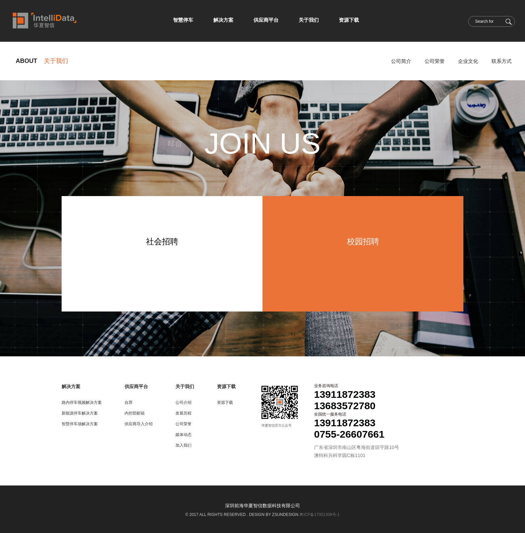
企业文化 (468, 61)
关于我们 (184, 386)
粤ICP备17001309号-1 (319, 514)
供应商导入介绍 (139, 424)
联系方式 (502, 61)
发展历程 (183, 413)
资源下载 (226, 386)
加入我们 (183, 445)
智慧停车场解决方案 (80, 424)
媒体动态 (183, 434)
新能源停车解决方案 (80, 413)
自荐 (129, 402)
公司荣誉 (435, 61)
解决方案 (71, 386)
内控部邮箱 (135, 413)
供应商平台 (136, 386)
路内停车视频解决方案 (82, 402)
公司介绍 (183, 402)
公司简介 (401, 61)
